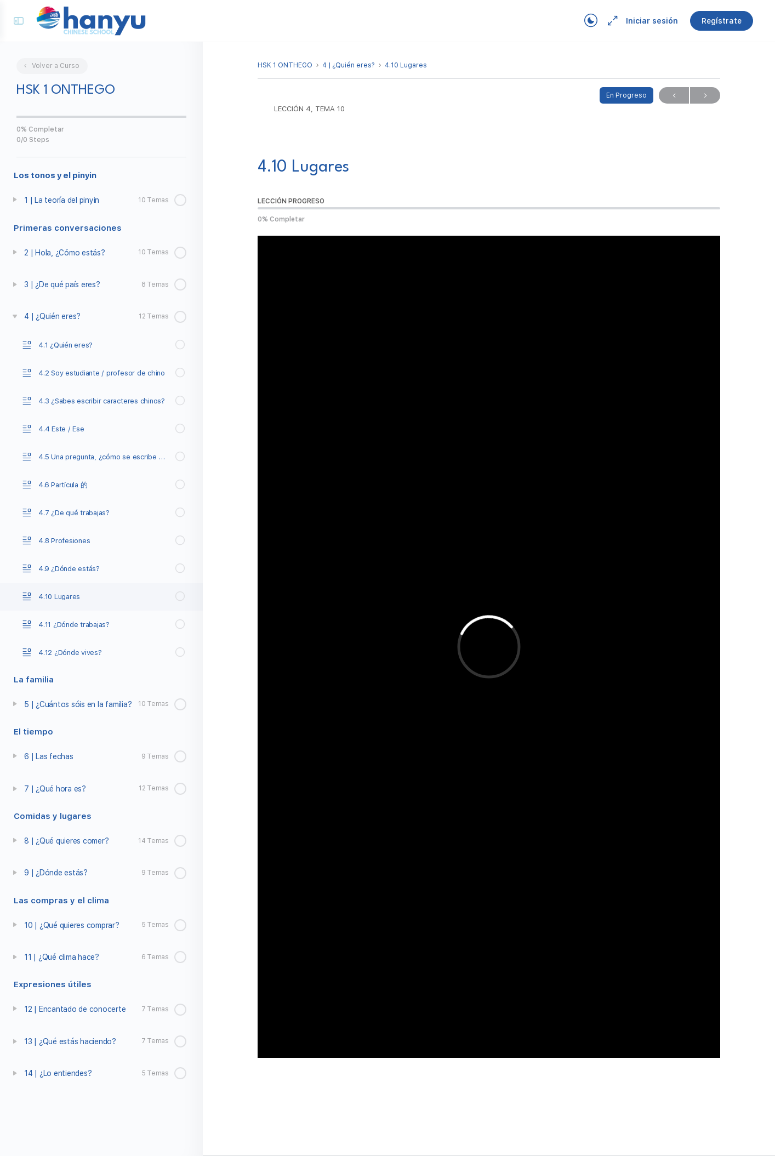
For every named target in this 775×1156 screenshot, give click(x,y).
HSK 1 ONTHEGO (285, 65)
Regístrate (722, 20)
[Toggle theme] (591, 20)
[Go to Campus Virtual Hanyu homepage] (91, 20)
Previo (674, 95)
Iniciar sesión (652, 20)
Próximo (705, 95)
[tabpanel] (489, 647)
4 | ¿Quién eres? (348, 65)
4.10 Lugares (406, 65)
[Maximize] (610, 20)
